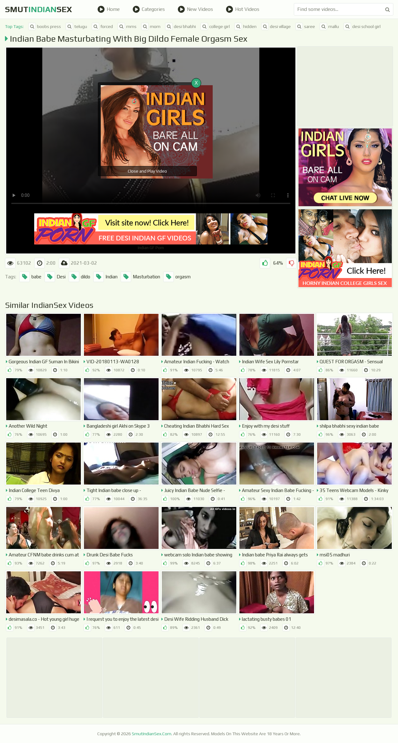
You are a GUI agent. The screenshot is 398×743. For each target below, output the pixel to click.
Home (108, 9)
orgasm (177, 277)
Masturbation (140, 277)
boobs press (44, 26)
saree (305, 26)
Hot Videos (242, 9)
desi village (276, 26)
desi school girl (362, 26)
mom (150, 26)
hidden (245, 26)
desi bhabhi (180, 26)
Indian (105, 277)
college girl (215, 26)
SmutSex (38, 9)
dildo (79, 277)
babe (30, 277)
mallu (329, 26)
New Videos (195, 9)
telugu (76, 26)
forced (102, 26)
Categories (148, 9)
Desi (55, 277)
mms (127, 26)
